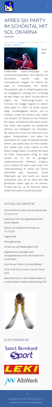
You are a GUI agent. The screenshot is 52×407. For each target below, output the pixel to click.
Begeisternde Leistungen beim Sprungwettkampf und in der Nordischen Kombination (24, 255)
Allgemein (17, 44)
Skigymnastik (10, 236)
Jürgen (22, 42)
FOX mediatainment (32, 402)
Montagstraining (12, 241)
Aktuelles (8, 44)
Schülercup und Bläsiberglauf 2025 (21, 246)
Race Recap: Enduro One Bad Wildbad (23, 264)
